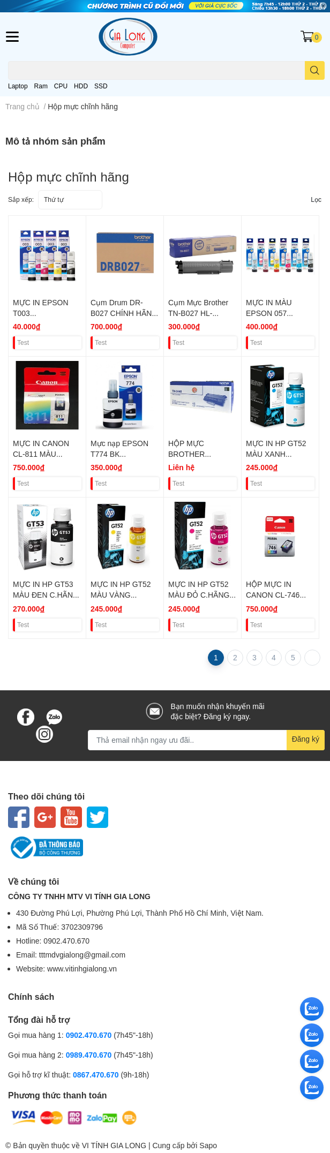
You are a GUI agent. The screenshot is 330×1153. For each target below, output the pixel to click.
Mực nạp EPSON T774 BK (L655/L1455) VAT (121, 454)
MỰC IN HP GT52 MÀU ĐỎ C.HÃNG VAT (198, 594)
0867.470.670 (97, 1074)
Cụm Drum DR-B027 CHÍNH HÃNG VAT (124, 313)
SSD (101, 86)
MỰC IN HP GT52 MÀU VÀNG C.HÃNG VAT (121, 594)
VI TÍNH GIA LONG (114, 1145)
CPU (61, 86)
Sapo (208, 1145)
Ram (41, 86)
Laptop (18, 86)
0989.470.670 (90, 1054)
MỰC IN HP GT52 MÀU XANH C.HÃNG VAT (276, 454)
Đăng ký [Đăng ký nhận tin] (305, 738)
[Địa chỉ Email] (206, 740)
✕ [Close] (323, 6)
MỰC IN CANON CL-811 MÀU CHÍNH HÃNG (41, 454)
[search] (315, 70)
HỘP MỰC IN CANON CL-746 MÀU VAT (272, 594)
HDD (81, 86)
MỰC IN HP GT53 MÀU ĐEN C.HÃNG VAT (46, 594)
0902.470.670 (89, 1034)
